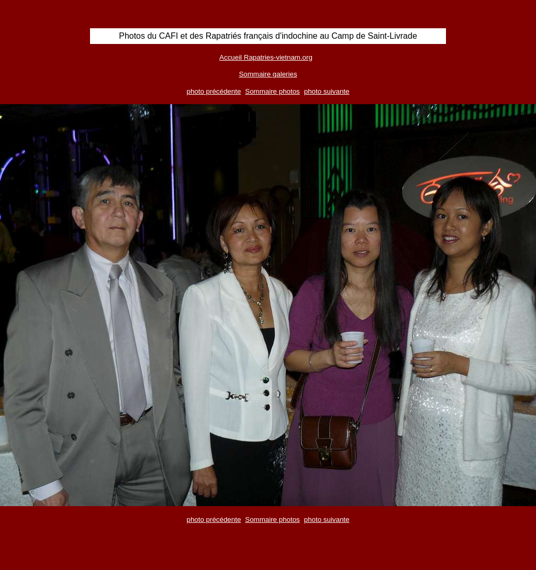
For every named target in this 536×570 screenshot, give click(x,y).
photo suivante (327, 91)
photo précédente (214, 91)
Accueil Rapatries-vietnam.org (265, 57)
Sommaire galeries (268, 74)
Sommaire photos (272, 91)
